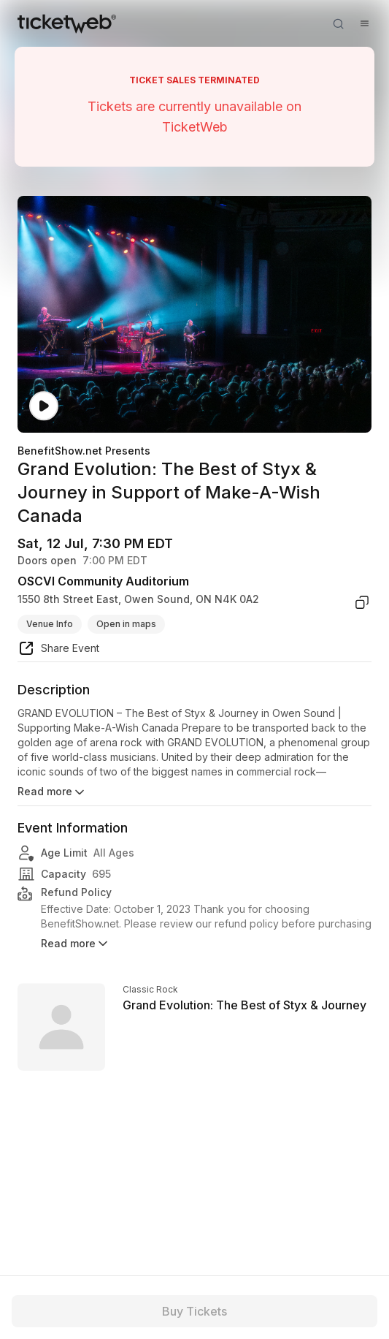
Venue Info (49, 623)
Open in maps (126, 623)
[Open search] (338, 23)
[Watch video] (43, 406)
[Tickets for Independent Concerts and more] (67, 23)
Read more (52, 792)
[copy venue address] (362, 602)
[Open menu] (364, 23)
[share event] (58, 650)
